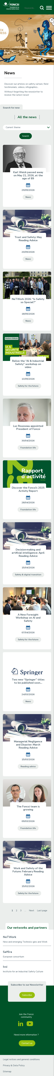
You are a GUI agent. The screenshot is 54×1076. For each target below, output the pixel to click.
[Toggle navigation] (49, 8)
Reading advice (28, 766)
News (28, 197)
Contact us (27, 1043)
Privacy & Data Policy (14, 1065)
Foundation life (28, 447)
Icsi (5, 967)
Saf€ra (7, 952)
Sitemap (7, 1071)
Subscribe (27, 995)
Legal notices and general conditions (21, 1059)
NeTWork (9, 937)
